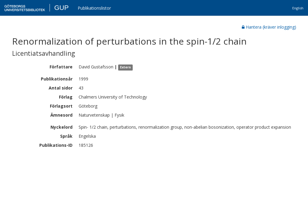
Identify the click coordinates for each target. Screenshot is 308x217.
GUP (61, 7)
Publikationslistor (94, 8)
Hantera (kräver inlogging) (269, 27)
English (297, 8)
